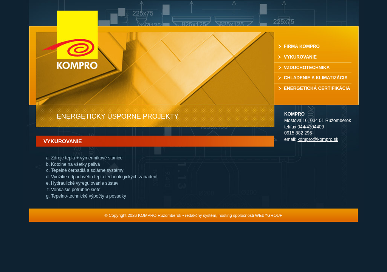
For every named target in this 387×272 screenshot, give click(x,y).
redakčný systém (201, 215)
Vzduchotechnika (307, 67)
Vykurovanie (300, 57)
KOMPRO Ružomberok (77, 40)
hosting (225, 215)
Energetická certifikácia (317, 88)
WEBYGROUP (269, 215)
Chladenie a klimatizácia (316, 77)
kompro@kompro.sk (317, 139)
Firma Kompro (302, 46)
